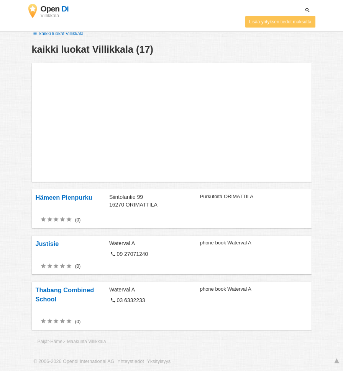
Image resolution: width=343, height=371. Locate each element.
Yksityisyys (159, 361)
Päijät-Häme (50, 341)
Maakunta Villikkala (86, 341)
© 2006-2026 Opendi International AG (74, 361)
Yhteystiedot (130, 361)
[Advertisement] (171, 122)
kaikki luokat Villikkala (58, 33)
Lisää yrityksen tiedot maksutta (280, 21)
